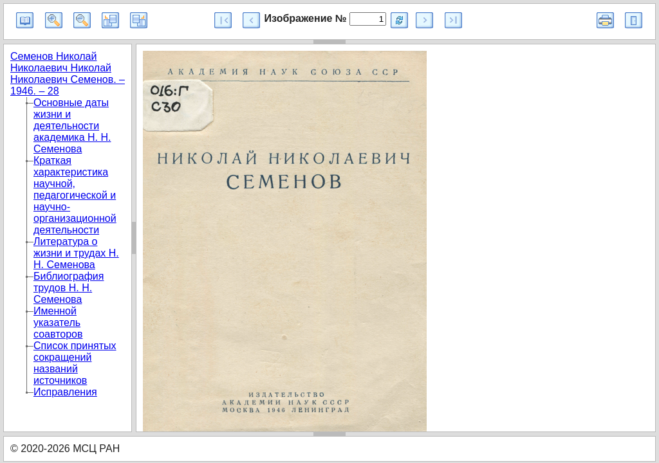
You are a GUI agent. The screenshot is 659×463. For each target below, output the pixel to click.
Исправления (65, 391)
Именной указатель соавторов (57, 322)
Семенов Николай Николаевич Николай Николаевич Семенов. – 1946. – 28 (67, 73)
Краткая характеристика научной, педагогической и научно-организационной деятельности (74, 195)
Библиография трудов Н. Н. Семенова (68, 288)
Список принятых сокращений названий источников (74, 363)
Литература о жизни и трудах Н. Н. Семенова (76, 253)
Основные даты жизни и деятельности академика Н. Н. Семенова (72, 125)
